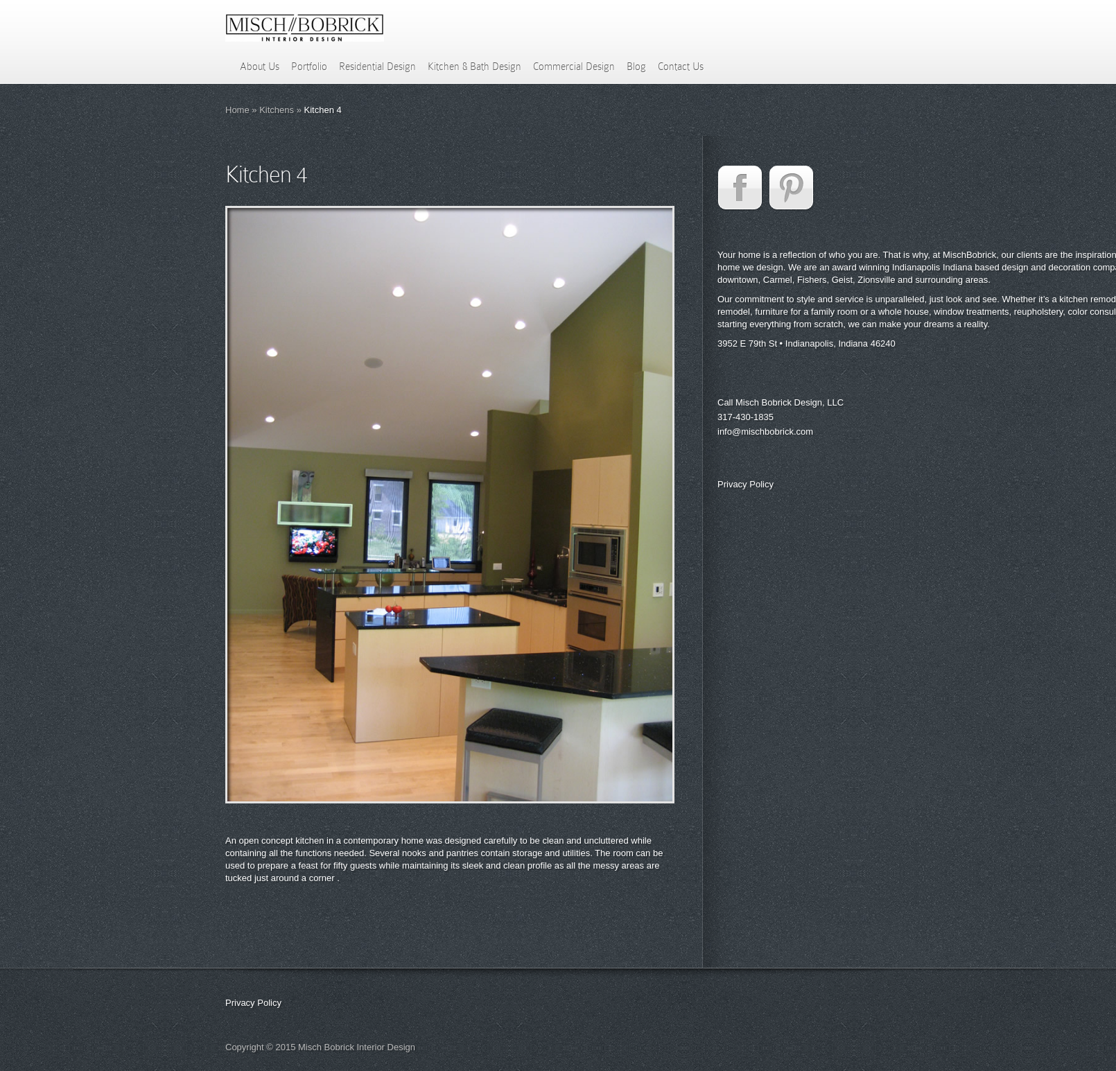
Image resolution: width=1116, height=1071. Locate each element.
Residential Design (377, 66)
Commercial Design (574, 66)
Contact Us (681, 66)
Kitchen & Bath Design (474, 66)
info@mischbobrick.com (765, 431)
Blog (636, 66)
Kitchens (276, 110)
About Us (259, 66)
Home (237, 110)
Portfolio (309, 66)
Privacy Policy (745, 484)
